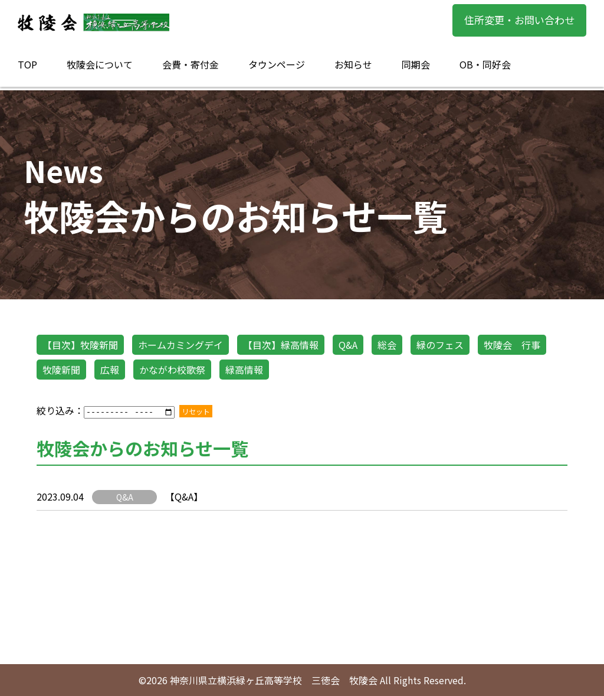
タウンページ (276, 64)
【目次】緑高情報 (281, 345)
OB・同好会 (485, 64)
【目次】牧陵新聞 (80, 345)
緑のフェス (440, 345)
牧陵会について (100, 64)
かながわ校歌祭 (172, 369)
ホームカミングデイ (180, 345)
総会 (387, 345)
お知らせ (353, 64)
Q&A (348, 345)
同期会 (416, 64)
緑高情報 (244, 369)
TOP (27, 64)
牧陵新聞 (61, 369)
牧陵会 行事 (512, 345)
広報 (109, 369)
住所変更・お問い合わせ (519, 19)
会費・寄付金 (190, 64)
